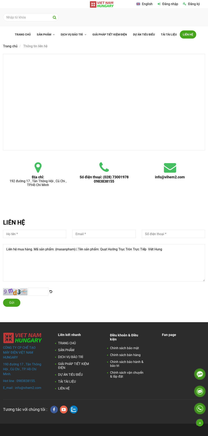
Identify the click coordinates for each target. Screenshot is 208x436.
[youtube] (64, 409)
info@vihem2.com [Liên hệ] (170, 177)
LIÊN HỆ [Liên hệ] (188, 34)
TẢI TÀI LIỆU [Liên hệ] (169, 34)
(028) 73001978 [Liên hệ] (116, 177)
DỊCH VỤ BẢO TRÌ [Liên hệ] (72, 34)
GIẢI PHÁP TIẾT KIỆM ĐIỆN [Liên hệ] (109, 34)
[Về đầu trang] (200, 423)
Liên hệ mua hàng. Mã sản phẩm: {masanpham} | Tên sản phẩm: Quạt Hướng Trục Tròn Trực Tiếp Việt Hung (104, 262)
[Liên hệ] (50, 292)
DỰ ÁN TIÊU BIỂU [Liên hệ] (144, 34)
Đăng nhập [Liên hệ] (168, 4)
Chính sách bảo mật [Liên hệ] (124, 348)
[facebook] (54, 409)
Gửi (11, 303)
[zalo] (74, 409)
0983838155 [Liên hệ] (104, 181)
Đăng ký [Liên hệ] (191, 4)
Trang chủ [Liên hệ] (10, 46)
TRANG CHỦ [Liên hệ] (23, 34)
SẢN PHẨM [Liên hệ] (44, 34)
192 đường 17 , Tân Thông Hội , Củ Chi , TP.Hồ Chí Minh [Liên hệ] (38, 183)
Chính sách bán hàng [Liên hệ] (125, 355)
